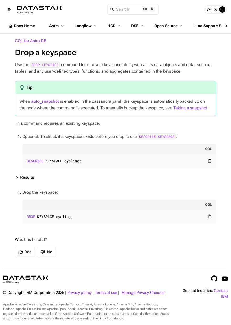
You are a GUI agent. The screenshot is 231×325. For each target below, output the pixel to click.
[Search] (133, 9)
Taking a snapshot (190, 107)
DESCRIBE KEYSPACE (157, 136)
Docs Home (21, 26)
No (46, 252)
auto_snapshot (45, 101)
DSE (137, 26)
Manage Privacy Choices (142, 292)
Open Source (168, 26)
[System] (222, 9)
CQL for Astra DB (30, 40)
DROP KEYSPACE (45, 64)
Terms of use (106, 292)
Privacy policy (79, 292)
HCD (114, 26)
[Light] (209, 9)
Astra (57, 26)
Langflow (86, 26)
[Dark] (215, 9)
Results (27, 177)
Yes (24, 252)
